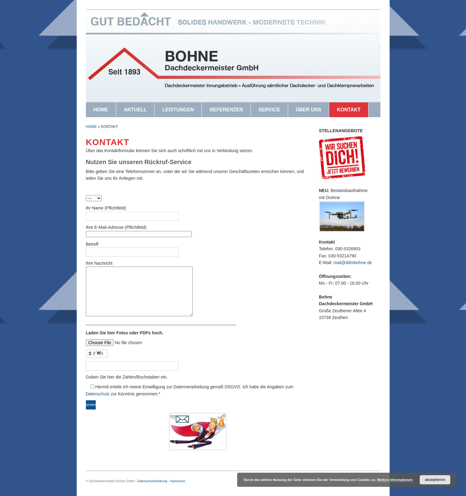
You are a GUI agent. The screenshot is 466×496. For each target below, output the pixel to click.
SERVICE (269, 109)
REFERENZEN (226, 109)
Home (91, 127)
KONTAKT (348, 109)
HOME (101, 109)
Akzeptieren (435, 480)
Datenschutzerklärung (152, 481)
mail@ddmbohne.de (352, 262)
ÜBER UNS (309, 109)
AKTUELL (135, 109)
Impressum (177, 481)
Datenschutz (98, 393)
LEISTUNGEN (178, 109)
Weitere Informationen (395, 480)
